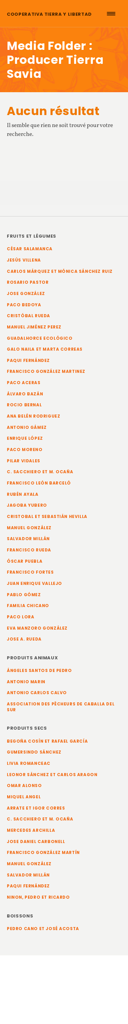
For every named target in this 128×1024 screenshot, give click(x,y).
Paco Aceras (24, 382)
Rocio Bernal (24, 405)
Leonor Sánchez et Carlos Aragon (52, 774)
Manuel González (29, 528)
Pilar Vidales (23, 461)
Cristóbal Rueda (28, 316)
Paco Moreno (25, 449)
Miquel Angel (24, 797)
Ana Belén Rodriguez (33, 416)
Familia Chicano (28, 605)
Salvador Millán (28, 539)
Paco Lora (20, 617)
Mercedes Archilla (31, 830)
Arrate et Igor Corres (36, 808)
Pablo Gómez (24, 595)
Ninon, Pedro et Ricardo (38, 897)
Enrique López (25, 438)
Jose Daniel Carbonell (36, 841)
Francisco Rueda (29, 550)
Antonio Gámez (27, 427)
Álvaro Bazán (25, 394)
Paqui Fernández (28, 360)
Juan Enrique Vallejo (34, 583)
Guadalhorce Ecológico (40, 338)
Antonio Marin (26, 682)
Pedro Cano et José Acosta (43, 928)
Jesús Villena (24, 260)
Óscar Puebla (24, 561)
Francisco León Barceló (39, 483)
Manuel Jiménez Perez (34, 327)
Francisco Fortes (30, 572)
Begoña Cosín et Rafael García (47, 741)
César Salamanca (30, 249)
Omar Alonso (24, 785)
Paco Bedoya (24, 305)
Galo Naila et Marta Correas (45, 349)
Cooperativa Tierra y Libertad (49, 14)
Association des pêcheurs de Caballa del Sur (60, 707)
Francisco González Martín (43, 852)
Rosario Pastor (27, 282)
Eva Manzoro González (37, 628)
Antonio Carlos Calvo (37, 693)
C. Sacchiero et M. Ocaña (40, 472)
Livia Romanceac (29, 763)
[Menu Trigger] (111, 13)
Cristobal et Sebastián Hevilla (47, 516)
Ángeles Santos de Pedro (39, 670)
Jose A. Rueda (24, 639)
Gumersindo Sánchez (34, 752)
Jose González (26, 293)
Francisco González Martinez (46, 371)
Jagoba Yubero (27, 505)
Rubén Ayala (23, 494)
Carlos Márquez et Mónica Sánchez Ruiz (60, 271)
